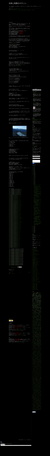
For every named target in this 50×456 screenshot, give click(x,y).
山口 (40, 302)
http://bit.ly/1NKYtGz (15, 83)
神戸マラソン (35, 325)
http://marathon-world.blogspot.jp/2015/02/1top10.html (14, 265)
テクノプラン (34, 256)
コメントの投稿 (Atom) (12, 273)
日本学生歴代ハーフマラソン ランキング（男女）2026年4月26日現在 (37, 112)
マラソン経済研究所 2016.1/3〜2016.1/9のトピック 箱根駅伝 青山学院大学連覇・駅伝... (37, 211)
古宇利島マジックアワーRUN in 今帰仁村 (37, 353)
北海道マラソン (35, 303)
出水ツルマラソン (39, 352)
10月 (34, 176)
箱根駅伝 (35, 295)
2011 (33, 229)
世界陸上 (36, 298)
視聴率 (38, 406)
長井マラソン (39, 408)
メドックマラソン (39, 376)
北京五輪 (38, 312)
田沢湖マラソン (33, 358)
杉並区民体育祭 (36, 343)
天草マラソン (35, 389)
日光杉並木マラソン (34, 355)
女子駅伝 (37, 299)
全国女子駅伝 (34, 332)
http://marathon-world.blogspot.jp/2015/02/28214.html (14, 246)
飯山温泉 (35, 409)
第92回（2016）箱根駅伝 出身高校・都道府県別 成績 (37, 213)
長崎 (36, 316)
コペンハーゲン (36, 371)
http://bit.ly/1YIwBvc (11, 83)
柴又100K (39, 343)
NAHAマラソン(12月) (35, 288)
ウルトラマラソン (39, 294)
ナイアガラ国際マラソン (39, 373)
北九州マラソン (37, 332)
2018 (33, 172)
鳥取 (37, 325)
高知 (40, 301)
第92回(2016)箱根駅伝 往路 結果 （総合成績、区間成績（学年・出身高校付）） (37, 221)
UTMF (37, 363)
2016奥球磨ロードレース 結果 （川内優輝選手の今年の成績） (37, 201)
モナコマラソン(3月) (35, 266)
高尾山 (37, 409)
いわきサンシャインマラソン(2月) (36, 261)
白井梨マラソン (39, 402)
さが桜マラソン (34, 331)
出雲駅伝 (36, 312)
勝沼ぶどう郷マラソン (35, 383)
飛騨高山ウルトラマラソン (36, 313)
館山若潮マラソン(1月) (35, 259)
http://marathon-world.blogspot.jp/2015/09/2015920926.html (15, 207)
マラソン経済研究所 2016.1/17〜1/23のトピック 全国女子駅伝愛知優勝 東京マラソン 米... (37, 193)
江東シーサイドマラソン (38, 237)
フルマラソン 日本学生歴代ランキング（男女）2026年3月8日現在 (36, 102)
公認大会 (35, 321)
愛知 (40, 298)
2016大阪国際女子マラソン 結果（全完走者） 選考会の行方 (37, 187)
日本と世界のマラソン (17, 3)
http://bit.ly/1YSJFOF (14, 146)
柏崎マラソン (39, 356)
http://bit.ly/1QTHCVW (14, 123)
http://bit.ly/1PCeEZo (16, 172)
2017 (33, 173)
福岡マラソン (37, 403)
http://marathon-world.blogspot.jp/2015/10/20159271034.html (15, 206)
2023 (33, 168)
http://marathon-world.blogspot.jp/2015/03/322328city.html (15, 238)
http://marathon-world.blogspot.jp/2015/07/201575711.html (15, 220)
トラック (34, 339)
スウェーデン (38, 372)
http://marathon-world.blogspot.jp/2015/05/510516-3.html (14, 229)
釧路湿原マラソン (38, 336)
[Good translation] (2, 444)
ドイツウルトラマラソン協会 (35, 251)
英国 (35, 316)
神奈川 (38, 296)
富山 (33, 316)
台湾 (36, 385)
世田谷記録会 (34, 379)
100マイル (40, 304)
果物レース (34, 398)
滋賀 (38, 301)
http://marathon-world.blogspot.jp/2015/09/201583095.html (15, 211)
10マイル (40, 325)
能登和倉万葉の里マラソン (35, 359)
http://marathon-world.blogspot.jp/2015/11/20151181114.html (14, 198)
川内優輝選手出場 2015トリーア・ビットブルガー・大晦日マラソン (37, 224)
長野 (40, 295)
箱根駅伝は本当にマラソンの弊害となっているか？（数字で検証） (37, 212)
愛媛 (38, 328)
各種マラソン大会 (34, 296)
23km (36, 345)
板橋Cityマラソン (36, 356)
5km (37, 304)
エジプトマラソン (39, 369)
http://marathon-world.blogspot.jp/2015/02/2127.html (14, 247)
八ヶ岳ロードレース (36, 382)
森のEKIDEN (36, 398)
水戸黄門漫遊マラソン (36, 399)
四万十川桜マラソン (37, 386)
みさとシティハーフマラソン (34, 368)
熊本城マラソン (38, 318)
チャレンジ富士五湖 (37, 311)
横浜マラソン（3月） (35, 249)
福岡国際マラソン (37, 305)
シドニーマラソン (36, 338)
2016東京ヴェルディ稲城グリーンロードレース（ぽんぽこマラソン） (37, 190)
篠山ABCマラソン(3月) (35, 263)
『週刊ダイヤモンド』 (37, 147)
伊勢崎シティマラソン (35, 380)
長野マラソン (33, 301)
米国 (33, 298)
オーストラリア (39, 306)
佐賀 (33, 321)
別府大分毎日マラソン (39, 309)
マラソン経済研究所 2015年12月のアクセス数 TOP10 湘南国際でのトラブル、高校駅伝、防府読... (37, 216)
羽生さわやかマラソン (36, 405)
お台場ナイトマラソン (36, 346)
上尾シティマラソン (38, 323)
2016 (33, 174)
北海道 (38, 295)
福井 (39, 328)
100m (34, 345)
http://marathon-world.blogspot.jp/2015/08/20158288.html (14, 215)
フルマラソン (34, 292)
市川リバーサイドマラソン (36, 393)
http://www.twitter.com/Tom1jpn (13, 9)
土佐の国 (36, 333)
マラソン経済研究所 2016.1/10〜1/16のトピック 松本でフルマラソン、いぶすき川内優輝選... (37, 204)
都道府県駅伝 (35, 336)
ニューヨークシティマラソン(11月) (36, 281)
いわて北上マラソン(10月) (35, 279)
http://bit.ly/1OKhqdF (19, 72)
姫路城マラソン (39, 341)
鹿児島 (38, 319)
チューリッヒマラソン (38, 349)
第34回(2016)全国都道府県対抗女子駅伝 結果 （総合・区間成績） (37, 200)
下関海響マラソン (37, 339)
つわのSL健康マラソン (37, 366)
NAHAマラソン (36, 326)
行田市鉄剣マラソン (35, 406)
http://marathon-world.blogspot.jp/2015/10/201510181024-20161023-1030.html (15, 202)
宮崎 (38, 298)
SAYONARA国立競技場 (34, 363)
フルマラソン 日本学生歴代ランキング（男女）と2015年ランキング (37, 196)
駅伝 (34, 294)
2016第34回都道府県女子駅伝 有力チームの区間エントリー (37, 202)
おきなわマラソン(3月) (35, 264)
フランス (39, 308)
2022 (33, 169)
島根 (36, 301)
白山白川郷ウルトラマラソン (38, 358)
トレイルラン (40, 299)
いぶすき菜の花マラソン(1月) (36, 258)
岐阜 (38, 303)
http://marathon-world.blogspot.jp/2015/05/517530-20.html (15, 228)
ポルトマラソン (40, 375)
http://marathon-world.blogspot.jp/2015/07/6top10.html (14, 257)
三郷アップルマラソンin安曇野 (38, 378)
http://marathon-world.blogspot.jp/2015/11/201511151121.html (14, 197)
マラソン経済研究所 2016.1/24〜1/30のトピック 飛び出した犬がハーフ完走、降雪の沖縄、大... (37, 189)
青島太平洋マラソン (19, 330)
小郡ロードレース (37, 342)
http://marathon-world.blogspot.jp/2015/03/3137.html (14, 242)
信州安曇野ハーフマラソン (35, 352)
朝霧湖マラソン (34, 396)
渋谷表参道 (37, 400)
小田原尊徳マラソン (36, 392)
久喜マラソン (38, 379)
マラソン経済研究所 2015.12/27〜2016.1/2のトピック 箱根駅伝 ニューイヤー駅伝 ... (37, 220)
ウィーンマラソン (35, 369)
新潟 (34, 306)
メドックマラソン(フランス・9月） (36, 274)
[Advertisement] (25, 16)
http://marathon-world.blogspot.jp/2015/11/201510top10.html (16, 251)
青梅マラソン (39, 316)
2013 (33, 227)
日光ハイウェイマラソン (37, 395)
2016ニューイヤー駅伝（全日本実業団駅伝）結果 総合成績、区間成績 (37, 223)
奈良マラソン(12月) (35, 287)
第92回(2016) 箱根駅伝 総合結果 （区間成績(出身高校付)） (37, 218)
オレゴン (40, 348)
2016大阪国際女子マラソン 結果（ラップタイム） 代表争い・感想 (37, 186)
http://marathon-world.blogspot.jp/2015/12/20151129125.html (15, 194)
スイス (35, 372)
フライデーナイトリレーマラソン (35, 375)
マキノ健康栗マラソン (36, 351)
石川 (40, 322)
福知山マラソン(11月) (35, 286)
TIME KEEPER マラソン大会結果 (36, 254)
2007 (33, 232)
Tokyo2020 (38, 345)
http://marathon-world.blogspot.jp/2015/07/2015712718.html (15, 219)
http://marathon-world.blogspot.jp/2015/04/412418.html (14, 234)
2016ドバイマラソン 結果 (36, 197)
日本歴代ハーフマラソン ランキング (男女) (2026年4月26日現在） (37, 97)
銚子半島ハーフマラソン (36, 408)
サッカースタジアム (39, 371)
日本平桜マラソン (37, 355)
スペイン (35, 349)
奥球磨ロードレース (36, 341)
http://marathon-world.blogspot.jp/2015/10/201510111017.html (15, 203)
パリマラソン (35, 318)
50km (36, 306)
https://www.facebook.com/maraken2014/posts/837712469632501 (15, 263)
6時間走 (40, 362)
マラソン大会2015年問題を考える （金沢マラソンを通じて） (38, 107)
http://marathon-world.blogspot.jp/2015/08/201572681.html (15, 216)
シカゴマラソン (27, 327)
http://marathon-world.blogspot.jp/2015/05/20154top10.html (15, 260)
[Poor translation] (4, 444)
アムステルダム (34, 348)
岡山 (32, 311)
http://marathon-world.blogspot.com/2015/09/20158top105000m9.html (16, 254)
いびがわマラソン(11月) (35, 283)
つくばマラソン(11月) (35, 285)
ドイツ (40, 305)
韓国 (36, 319)
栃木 (34, 311)
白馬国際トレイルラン (38, 322)
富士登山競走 (33, 328)
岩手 (33, 305)
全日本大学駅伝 (34, 309)
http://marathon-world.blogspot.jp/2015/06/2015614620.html (15, 224)
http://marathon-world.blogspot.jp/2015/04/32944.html (14, 237)
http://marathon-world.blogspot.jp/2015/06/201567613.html (15, 225)
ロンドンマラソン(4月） (35, 269)
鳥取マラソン (38, 329)
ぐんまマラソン (36, 365)
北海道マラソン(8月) (35, 273)
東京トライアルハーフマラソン (38, 396)
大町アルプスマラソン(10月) (35, 278)
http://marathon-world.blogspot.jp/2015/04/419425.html (14, 233)
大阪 (34, 299)
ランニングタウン (34, 248)
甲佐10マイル (36, 402)
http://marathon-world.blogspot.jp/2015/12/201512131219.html (15, 191)
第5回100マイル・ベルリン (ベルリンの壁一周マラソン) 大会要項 (37, 209)
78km (40, 319)
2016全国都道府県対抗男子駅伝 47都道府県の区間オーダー (37, 195)
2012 (33, 228)
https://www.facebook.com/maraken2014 (13, 43)
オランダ (35, 323)
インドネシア (37, 348)
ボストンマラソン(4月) (35, 271)
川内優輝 (36, 328)
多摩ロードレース (37, 388)
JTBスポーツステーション (35, 253)
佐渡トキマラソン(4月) (35, 268)
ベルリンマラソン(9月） (35, 276)
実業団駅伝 (38, 302)
